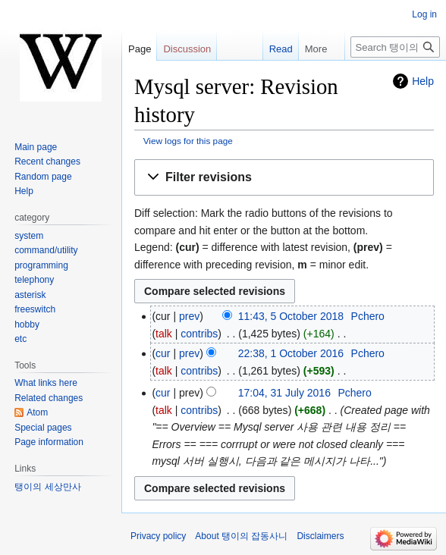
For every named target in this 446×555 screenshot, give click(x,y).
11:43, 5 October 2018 (291, 316)
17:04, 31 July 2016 (284, 393)
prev (189, 316)
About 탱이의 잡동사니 (241, 536)
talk (163, 334)
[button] (284, 178)
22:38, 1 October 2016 (291, 353)
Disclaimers (320, 536)
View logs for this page (188, 141)
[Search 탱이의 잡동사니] (395, 47)
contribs (199, 334)
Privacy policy (158, 536)
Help (423, 81)
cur (162, 353)
